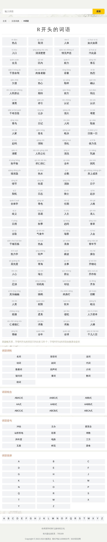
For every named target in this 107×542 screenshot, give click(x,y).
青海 (40, 262)
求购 (66, 323)
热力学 (14, 252)
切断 (92, 292)
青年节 (92, 242)
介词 (88, 369)
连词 (88, 356)
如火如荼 (92, 41)
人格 (92, 202)
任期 (66, 202)
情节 (14, 182)
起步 (92, 192)
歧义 (14, 212)
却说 (66, 282)
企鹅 (66, 172)
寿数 (88, 433)
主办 (53, 426)
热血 (40, 242)
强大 (66, 111)
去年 (66, 162)
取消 (40, 41)
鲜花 (53, 445)
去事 (66, 262)
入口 (14, 51)
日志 (40, 192)
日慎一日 (92, 131)
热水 (40, 172)
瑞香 (66, 232)
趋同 (66, 222)
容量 (66, 71)
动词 (19, 363)
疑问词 (19, 376)
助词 (19, 382)
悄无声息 (66, 51)
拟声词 (53, 369)
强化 (66, 142)
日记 (40, 122)
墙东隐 (14, 172)
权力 (66, 61)
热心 (40, 81)
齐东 (92, 282)
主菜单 (105, 4)
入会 (92, 232)
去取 (14, 232)
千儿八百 (92, 333)
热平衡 (14, 162)
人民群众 (14, 91)
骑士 (66, 192)
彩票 (53, 433)
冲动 (19, 426)
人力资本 (92, 312)
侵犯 (66, 312)
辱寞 (92, 111)
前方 (66, 91)
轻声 (40, 252)
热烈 (92, 71)
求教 (40, 323)
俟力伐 (92, 142)
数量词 (19, 369)
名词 (19, 356)
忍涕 (14, 282)
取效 (92, 122)
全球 (66, 333)
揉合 (92, 252)
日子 (92, 182)
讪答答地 (18, 433)
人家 (14, 131)
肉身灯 (66, 292)
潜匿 (14, 152)
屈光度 (14, 262)
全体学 (14, 202)
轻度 (40, 182)
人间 (66, 122)
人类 (14, 302)
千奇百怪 (14, 111)
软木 (66, 302)
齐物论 (92, 262)
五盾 (19, 445)
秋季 (40, 222)
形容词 (53, 356)
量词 (53, 376)
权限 (40, 302)
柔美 (40, 312)
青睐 (14, 333)
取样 (66, 81)
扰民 (92, 162)
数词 (88, 376)
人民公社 (40, 152)
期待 (40, 91)
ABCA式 (88, 411)
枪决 (66, 131)
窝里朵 (88, 426)
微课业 (48, 539)
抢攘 (14, 312)
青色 (40, 202)
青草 (92, 222)
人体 (66, 41)
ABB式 (88, 398)
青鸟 (14, 122)
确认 (92, 81)
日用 (14, 222)
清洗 (66, 152)
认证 (66, 101)
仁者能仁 (14, 323)
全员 (14, 61)
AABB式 (88, 404)
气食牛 (40, 232)
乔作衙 (92, 272)
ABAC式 (19, 398)
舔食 (88, 445)
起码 (14, 142)
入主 (66, 212)
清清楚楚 (40, 51)
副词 (53, 363)
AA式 (18, 404)
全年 (40, 333)
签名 (40, 131)
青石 (92, 61)
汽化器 (92, 51)
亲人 (92, 212)
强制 (40, 142)
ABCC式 (19, 411)
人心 (14, 272)
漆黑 (14, 101)
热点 (14, 41)
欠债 (14, 81)
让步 (40, 111)
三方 (88, 439)
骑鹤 (40, 292)
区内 (40, 61)
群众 (66, 272)
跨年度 (19, 439)
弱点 (92, 91)
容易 (40, 212)
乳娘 (92, 152)
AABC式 (54, 398)
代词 (88, 363)
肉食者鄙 (40, 71)
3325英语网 (76, 539)
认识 (92, 101)
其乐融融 (14, 292)
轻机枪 (40, 282)
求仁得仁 (40, 162)
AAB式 (53, 404)
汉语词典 (15, 21)
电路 (53, 439)
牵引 (40, 101)
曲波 (66, 252)
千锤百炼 (14, 242)
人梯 (92, 323)
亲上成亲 (92, 172)
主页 (5, 21)
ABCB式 (54, 411)
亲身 (66, 242)
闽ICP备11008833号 (61, 539)
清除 (66, 182)
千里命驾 (14, 71)
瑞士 (40, 272)
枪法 (92, 302)
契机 (14, 192)
